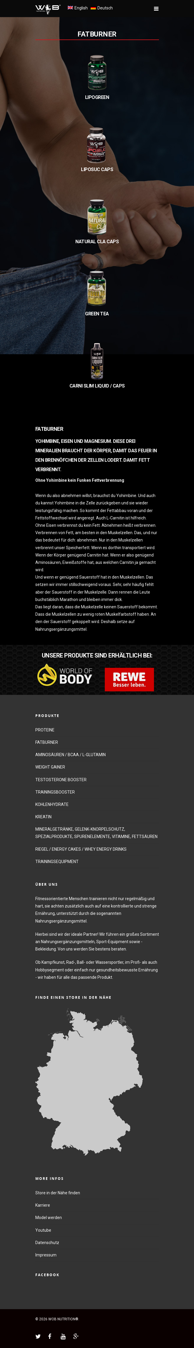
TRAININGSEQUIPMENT (57, 861)
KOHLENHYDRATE (52, 804)
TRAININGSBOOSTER (55, 792)
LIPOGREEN (97, 97)
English (81, 8)
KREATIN (43, 816)
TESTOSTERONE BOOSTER (61, 779)
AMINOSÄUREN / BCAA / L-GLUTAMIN (70, 754)
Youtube (43, 1230)
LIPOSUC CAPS (97, 169)
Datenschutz (47, 1242)
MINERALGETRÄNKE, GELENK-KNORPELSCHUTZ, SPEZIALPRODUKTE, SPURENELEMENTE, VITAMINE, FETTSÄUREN (96, 833)
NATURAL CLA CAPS (97, 241)
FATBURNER (97, 34)
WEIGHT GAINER (50, 767)
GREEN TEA (97, 314)
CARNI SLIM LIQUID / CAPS (97, 386)
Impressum (46, 1255)
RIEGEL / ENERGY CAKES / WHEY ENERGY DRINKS (81, 849)
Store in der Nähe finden (57, 1192)
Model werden (48, 1217)
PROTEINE (44, 730)
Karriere (42, 1205)
